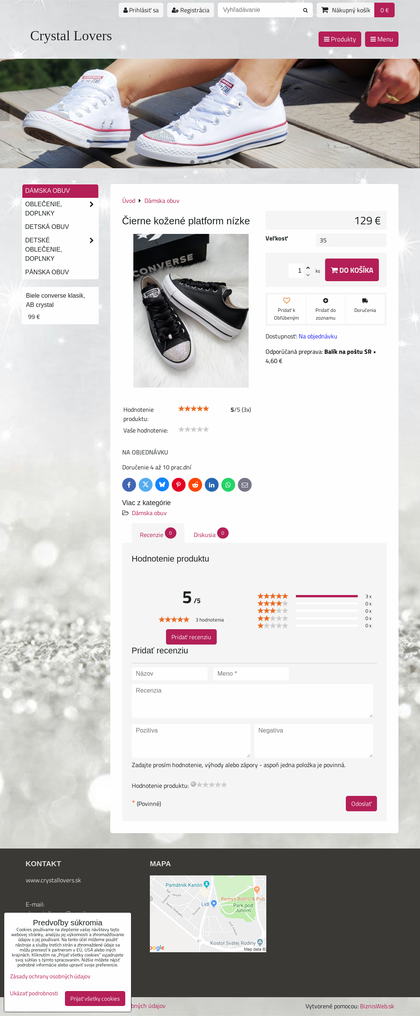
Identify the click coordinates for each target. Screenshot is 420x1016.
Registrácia (190, 10)
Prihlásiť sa (141, 10)
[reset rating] (193, 784)
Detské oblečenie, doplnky (61, 249)
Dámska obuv (149, 512)
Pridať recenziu (191, 636)
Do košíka (352, 269)
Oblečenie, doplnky (61, 209)
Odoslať (361, 803)
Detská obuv (47, 227)
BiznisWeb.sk (377, 1006)
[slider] (193, 409)
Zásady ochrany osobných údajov (50, 976)
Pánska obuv (47, 272)
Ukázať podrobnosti (34, 993)
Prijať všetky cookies (95, 998)
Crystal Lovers (71, 35)
